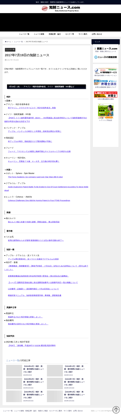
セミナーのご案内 (55, 411)
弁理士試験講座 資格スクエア (105, 87)
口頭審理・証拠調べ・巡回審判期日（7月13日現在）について (35, 289)
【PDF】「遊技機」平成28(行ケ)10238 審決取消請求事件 (33, 345)
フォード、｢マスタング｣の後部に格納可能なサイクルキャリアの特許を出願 (41, 151)
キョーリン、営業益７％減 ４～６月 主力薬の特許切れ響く (35, 161)
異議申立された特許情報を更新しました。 (26, 317)
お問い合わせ (97, 34)
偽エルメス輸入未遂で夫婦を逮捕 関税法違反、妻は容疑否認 (35, 222)
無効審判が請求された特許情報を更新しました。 (29, 324)
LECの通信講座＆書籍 (106, 99)
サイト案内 (83, 34)
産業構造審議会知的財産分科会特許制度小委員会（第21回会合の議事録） (40, 276)
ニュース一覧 (24, 34)
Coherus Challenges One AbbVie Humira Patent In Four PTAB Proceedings (40, 200)
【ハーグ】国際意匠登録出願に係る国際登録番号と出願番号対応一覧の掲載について (45, 282)
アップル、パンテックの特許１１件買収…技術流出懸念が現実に (36, 131)
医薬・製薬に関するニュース (105, 51)
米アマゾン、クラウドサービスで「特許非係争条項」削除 (33, 108)
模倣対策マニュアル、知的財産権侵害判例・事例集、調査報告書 (36, 295)
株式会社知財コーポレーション (106, 75)
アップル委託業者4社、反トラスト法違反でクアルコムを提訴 (35, 259)
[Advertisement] (105, 134)
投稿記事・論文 (55, 34)
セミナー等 (69, 34)
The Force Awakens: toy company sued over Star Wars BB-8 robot (36, 177)
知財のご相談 (43, 411)
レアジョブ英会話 (105, 120)
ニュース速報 (39, 34)
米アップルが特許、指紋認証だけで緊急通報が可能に (31, 141)
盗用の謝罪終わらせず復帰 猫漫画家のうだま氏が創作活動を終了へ (37, 240)
